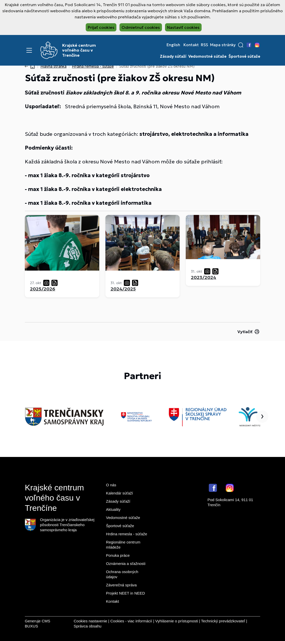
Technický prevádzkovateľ (223, 621)
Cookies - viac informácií (131, 621)
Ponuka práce (118, 555)
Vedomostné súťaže (207, 56)
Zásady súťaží (173, 56)
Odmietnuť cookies (141, 27)
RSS (204, 45)
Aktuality (113, 509)
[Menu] (29, 50)
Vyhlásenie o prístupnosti (176, 621)
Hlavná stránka (53, 66)
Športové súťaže (244, 56)
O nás (111, 485)
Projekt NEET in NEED (125, 593)
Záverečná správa (121, 585)
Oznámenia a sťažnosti (125, 563)
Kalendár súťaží (119, 493)
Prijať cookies (101, 27)
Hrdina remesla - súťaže (93, 66)
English (173, 45)
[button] (241, 45)
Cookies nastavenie (90, 621)
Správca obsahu (87, 626)
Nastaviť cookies (183, 27)
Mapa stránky (223, 45)
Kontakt (191, 45)
